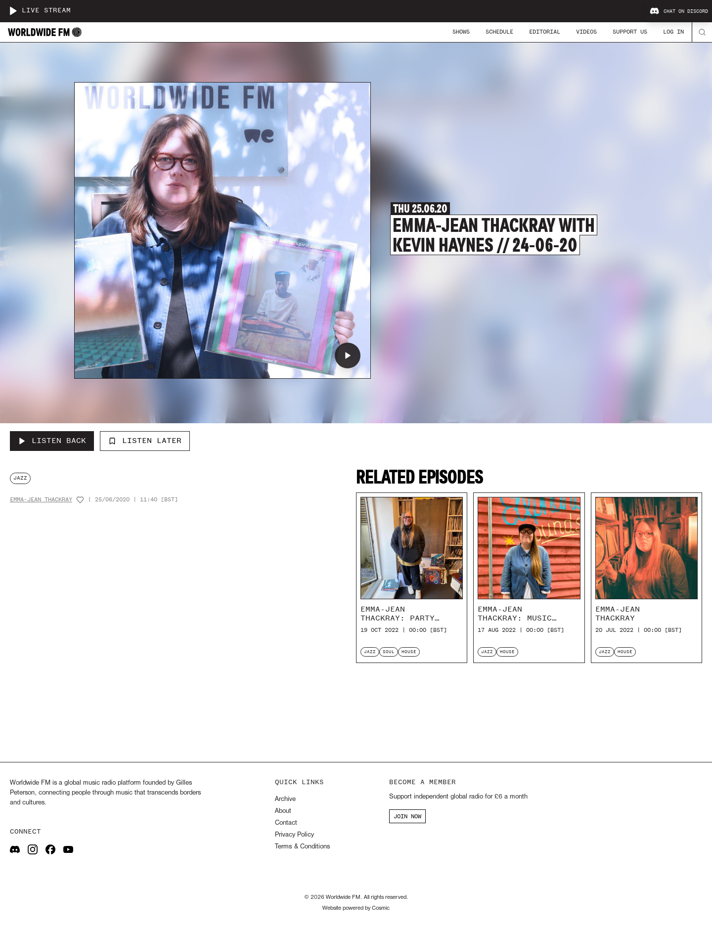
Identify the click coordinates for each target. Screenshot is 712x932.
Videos (586, 31)
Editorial (544, 31)
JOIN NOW (407, 816)
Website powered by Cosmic (356, 908)
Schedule (499, 31)
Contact (286, 823)
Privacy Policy (294, 835)
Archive (285, 799)
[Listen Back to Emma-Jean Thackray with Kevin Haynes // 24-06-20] (52, 441)
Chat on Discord (679, 11)
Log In (673, 31)
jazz (20, 478)
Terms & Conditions (302, 846)
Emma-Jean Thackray (41, 499)
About (283, 811)
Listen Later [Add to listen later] (144, 440)
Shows (461, 31)
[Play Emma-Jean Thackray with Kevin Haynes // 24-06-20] (347, 355)
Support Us (630, 31)
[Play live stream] (13, 11)
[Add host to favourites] (80, 500)
